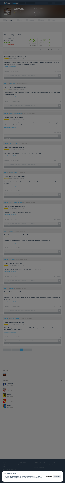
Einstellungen (49, 476)
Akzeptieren (57, 476)
